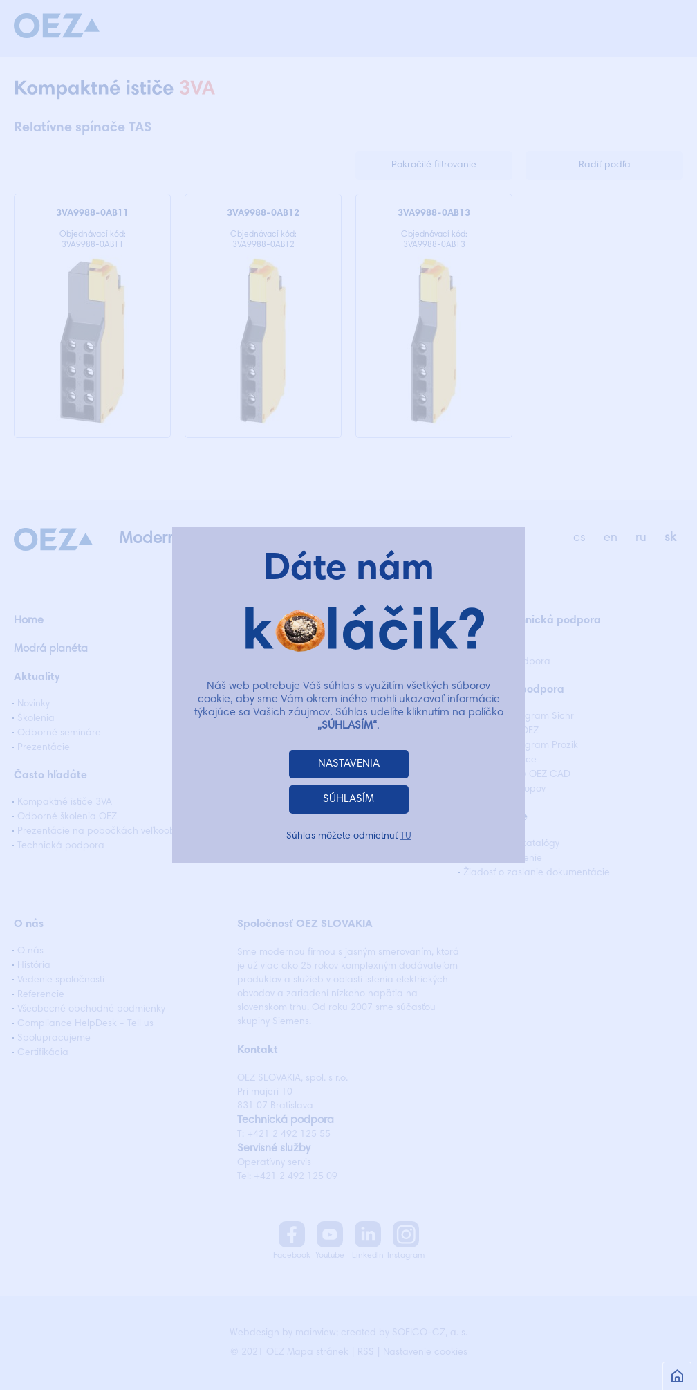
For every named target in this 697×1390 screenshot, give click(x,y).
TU (405, 836)
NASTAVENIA (349, 763)
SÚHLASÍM (348, 799)
